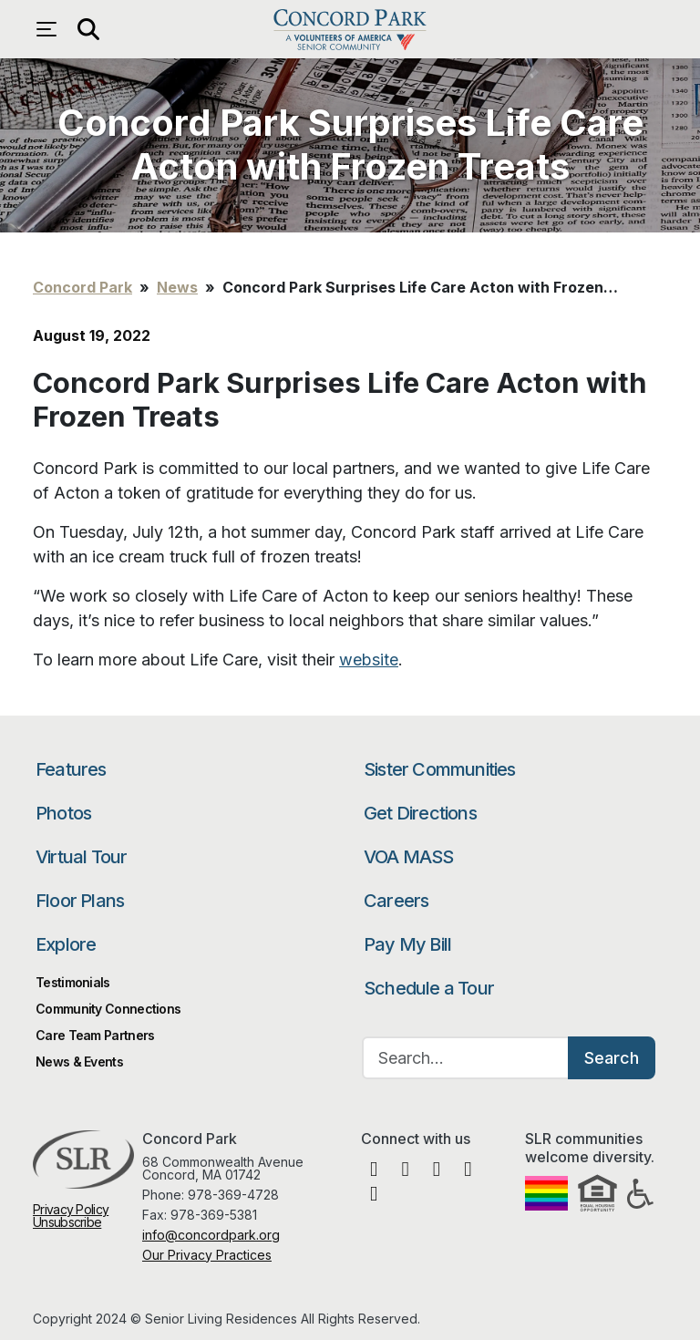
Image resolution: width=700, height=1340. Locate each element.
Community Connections (108, 1008)
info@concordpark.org (211, 1234)
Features (71, 769)
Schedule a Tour (429, 988)
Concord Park (349, 29)
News (177, 287)
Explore (66, 944)
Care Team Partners (95, 1035)
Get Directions (420, 813)
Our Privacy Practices (207, 1255)
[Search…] (466, 1057)
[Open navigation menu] (51, 29)
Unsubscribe (67, 1222)
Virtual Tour (81, 857)
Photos (63, 813)
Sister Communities (440, 769)
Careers (396, 901)
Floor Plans (80, 901)
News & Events (79, 1061)
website (368, 659)
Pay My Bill (407, 944)
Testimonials (73, 982)
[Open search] (87, 29)
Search (611, 1057)
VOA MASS (409, 857)
